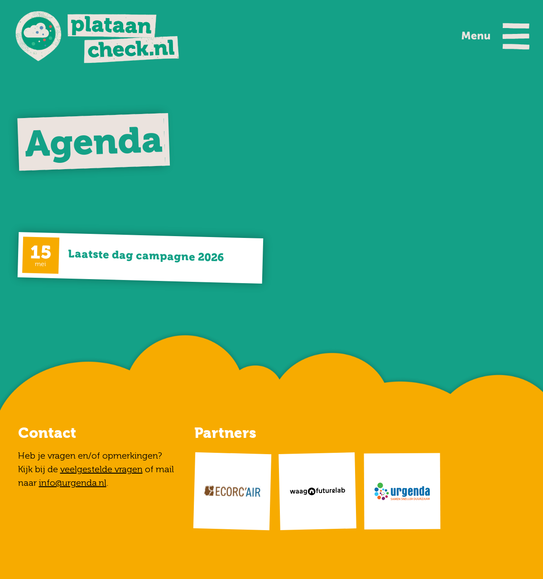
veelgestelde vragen (101, 469)
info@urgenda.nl (72, 482)
